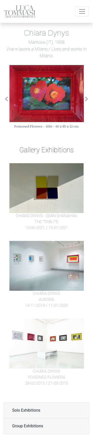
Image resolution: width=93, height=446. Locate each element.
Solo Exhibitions (26, 410)
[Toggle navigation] (82, 11)
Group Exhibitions (27, 426)
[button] (10, 99)
